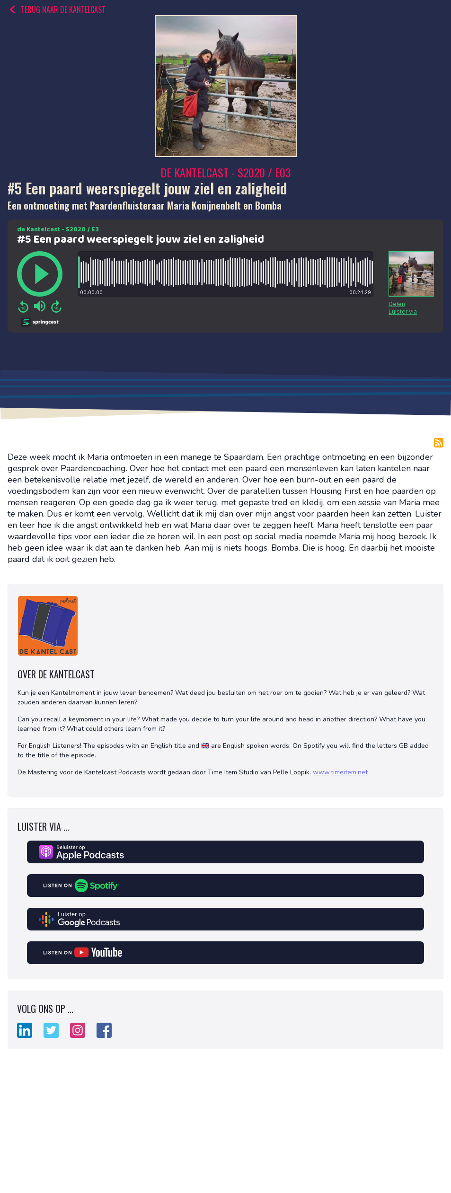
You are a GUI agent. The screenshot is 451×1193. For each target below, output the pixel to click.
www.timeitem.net (340, 772)
